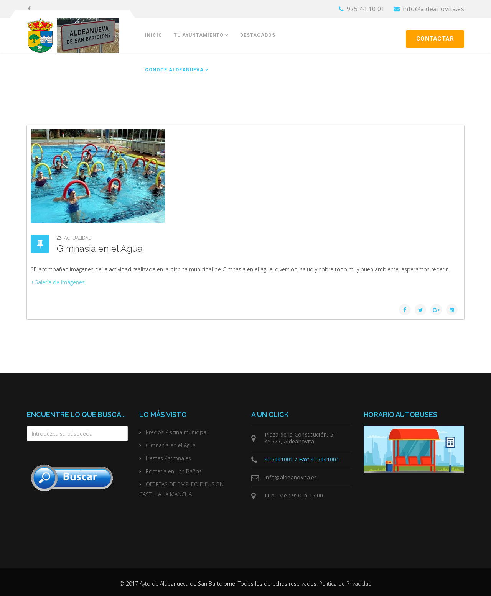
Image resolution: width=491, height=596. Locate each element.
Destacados (257, 35)
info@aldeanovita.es (434, 9)
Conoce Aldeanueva (174, 69)
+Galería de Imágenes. (58, 282)
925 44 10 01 (366, 9)
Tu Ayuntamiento (199, 35)
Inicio (153, 35)
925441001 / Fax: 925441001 (302, 459)
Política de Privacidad (345, 583)
